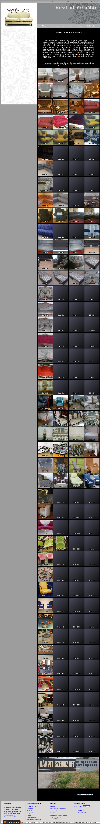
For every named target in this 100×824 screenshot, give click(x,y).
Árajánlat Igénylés (69, 1)
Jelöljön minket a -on (82, 806)
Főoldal (44, 26)
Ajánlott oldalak (54, 811)
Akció (64, 26)
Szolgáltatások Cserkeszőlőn (58, 808)
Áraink (71, 26)
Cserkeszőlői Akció (32, 806)
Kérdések (80, 26)
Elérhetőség (91, 26)
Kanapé (29, 815)
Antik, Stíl (29, 811)
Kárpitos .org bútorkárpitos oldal (56, 821)
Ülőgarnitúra (30, 813)
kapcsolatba (70, 65)
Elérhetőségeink (95, 1)
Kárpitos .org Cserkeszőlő (57, 1)
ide (79, 56)
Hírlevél (52, 806)
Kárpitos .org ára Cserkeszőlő (58, 815)
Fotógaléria (30, 808)
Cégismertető (54, 26)
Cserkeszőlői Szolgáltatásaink (82, 1)
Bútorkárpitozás (54, 813)
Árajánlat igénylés (32, 817)
